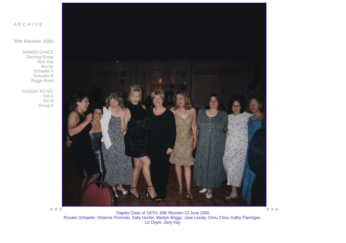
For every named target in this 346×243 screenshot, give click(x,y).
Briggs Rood (42, 80)
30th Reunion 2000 (33, 41)
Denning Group (39, 57)
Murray (47, 66)
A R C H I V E (28, 24)
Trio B (48, 101)
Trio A (48, 96)
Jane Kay (45, 61)
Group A (46, 105)
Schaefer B (43, 76)
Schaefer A (43, 71)
